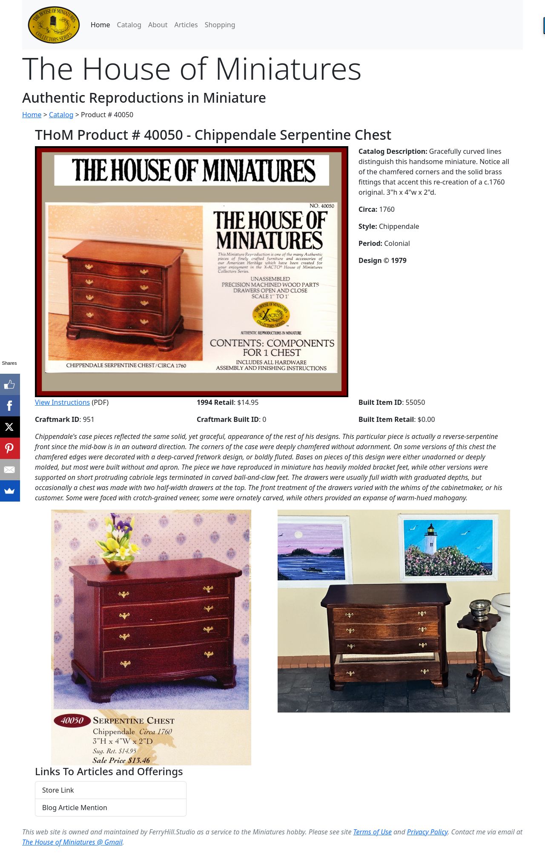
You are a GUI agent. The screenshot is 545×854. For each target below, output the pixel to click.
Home (100, 24)
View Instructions (62, 402)
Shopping (220, 24)
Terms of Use (372, 832)
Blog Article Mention (74, 807)
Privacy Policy (427, 832)
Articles (186, 24)
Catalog (129, 24)
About (157, 24)
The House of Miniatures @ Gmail (72, 842)
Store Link (58, 790)
